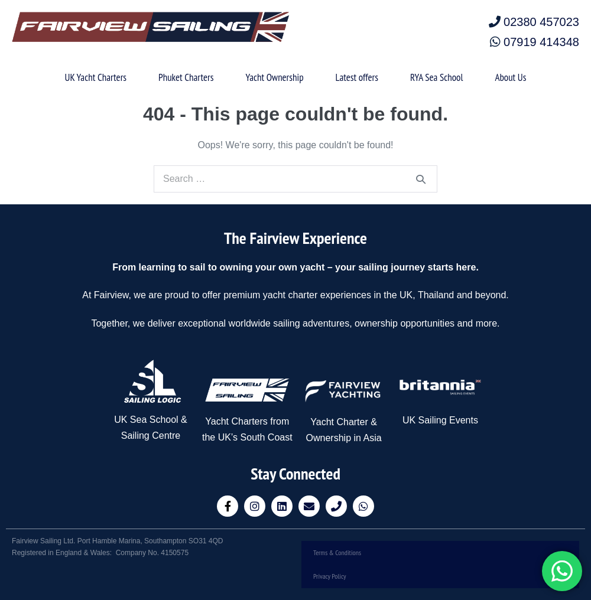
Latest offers (357, 77)
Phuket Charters (185, 77)
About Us (510, 77)
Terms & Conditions (337, 552)
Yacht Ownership (274, 77)
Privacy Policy (329, 576)
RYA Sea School (436, 77)
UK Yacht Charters (95, 77)
